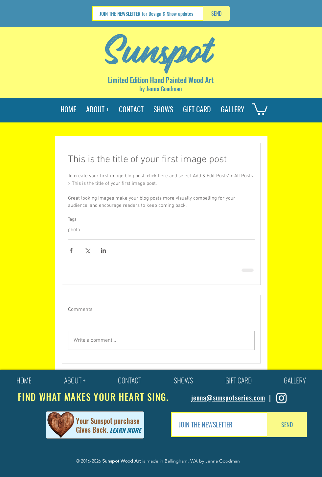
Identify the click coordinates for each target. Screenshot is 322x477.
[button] (259, 108)
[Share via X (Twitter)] (87, 250)
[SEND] (216, 13)
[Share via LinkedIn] (103, 250)
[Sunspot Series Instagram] (281, 398)
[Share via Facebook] (71, 250)
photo (74, 230)
